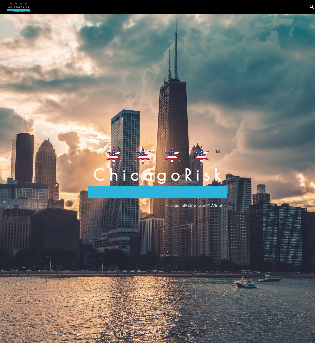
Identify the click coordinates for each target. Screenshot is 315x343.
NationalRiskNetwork (188, 206)
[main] (157, 206)
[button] (157, 334)
